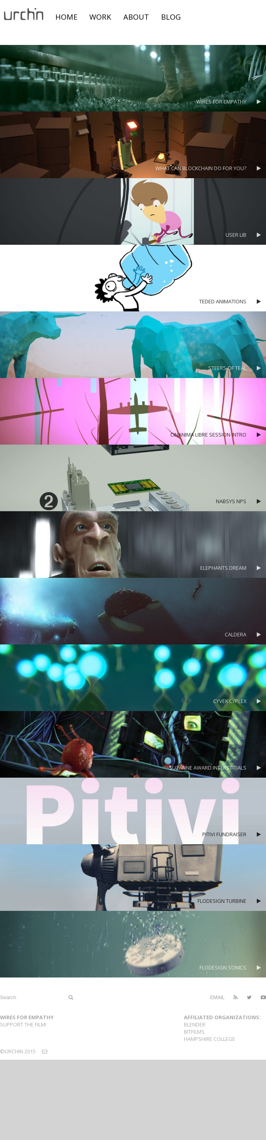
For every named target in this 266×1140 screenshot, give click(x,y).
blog (171, 17)
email (217, 997)
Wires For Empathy (27, 1017)
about (136, 17)
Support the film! (23, 1024)
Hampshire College (209, 1038)
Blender (195, 1024)
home (66, 17)
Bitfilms (194, 1031)
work (100, 17)
